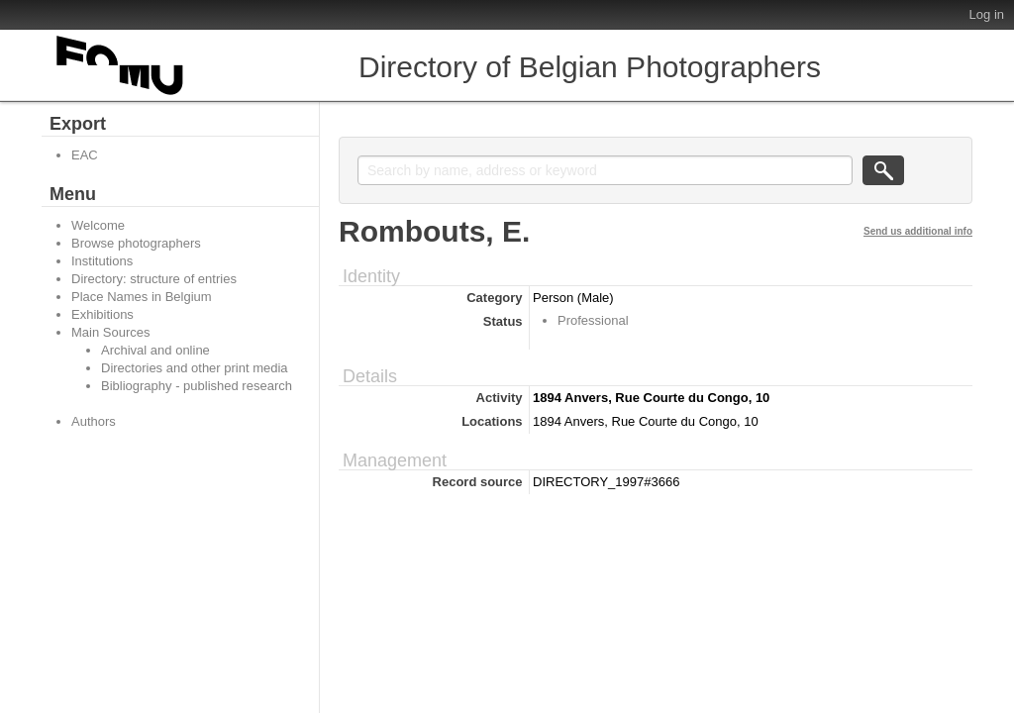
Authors (93, 421)
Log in (986, 14)
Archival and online (155, 350)
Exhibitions (102, 314)
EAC (84, 155)
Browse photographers (136, 243)
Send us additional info (917, 231)
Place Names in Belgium (141, 296)
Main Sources (110, 332)
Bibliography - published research (196, 385)
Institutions (102, 261)
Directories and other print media (194, 367)
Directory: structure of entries (154, 278)
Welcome (98, 225)
